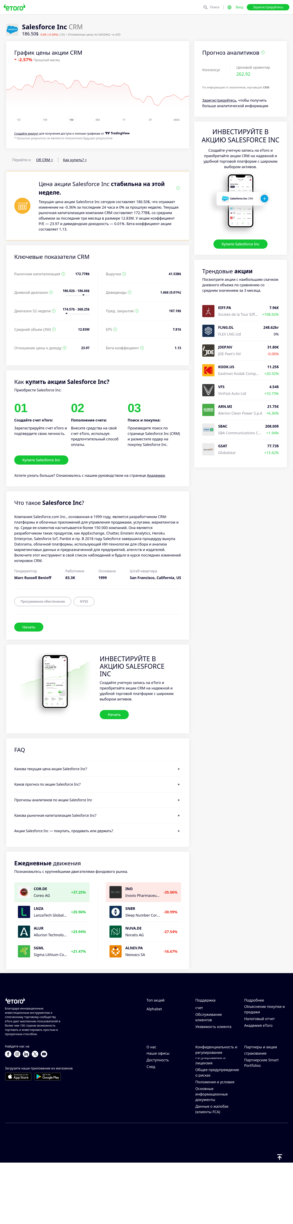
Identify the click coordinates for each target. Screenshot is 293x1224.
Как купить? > (75, 159)
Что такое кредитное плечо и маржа (262, 1031)
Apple (151, 1029)
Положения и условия (214, 1142)
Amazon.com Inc (160, 1015)
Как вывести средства (214, 1022)
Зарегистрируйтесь (268, 7)
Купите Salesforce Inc (240, 244)
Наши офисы (157, 1114)
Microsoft (154, 1022)
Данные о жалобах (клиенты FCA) (211, 1170)
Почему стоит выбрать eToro (166, 1086)
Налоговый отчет (259, 1052)
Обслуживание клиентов (208, 1051)
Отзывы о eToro (160, 1095)
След (150, 1127)
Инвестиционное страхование (259, 1111)
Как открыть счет (210, 1029)
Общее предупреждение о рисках (217, 1133)
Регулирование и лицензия (210, 1121)
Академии (156, 475)
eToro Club (253, 1102)
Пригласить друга (260, 1083)
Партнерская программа (255, 1092)
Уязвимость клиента (213, 1060)
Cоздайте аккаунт (26, 134)
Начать (28, 626)
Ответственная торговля (266, 1021)
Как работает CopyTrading (255, 1012)
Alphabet (154, 1042)
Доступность (157, 1120)
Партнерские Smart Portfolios (261, 1123)
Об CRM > (44, 159)
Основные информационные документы (211, 1155)
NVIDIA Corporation (163, 1009)
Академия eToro (258, 1059)
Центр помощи (208, 1009)
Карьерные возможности (158, 1105)
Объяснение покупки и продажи (264, 1043)
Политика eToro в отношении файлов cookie (212, 1094)
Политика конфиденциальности (214, 1109)
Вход (239, 7)
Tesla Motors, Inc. (161, 1035)
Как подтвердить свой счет (214, 1038)
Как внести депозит (212, 1015)
